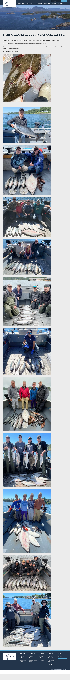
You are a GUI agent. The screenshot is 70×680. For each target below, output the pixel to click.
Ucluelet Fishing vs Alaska (33, 660)
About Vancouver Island (51, 660)
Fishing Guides (31, 656)
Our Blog (54, 3)
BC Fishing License (51, 661)
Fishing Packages (21, 3)
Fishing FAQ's (50, 664)
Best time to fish (50, 657)
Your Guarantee (41, 657)
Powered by (63, 669)
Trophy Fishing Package (23, 660)
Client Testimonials (41, 660)
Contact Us (60, 3)
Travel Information (50, 656)
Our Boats (30, 657)
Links (58, 659)
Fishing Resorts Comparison (33, 661)
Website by (55, 669)
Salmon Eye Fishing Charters (9, 656)
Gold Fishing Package (23, 657)
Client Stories (40, 661)
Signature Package (22, 656)
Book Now (63, 1)
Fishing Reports (60, 656)
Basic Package (22, 661)
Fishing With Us (30, 3)
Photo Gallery (41, 656)
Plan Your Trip (47, 3)
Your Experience (39, 3)
